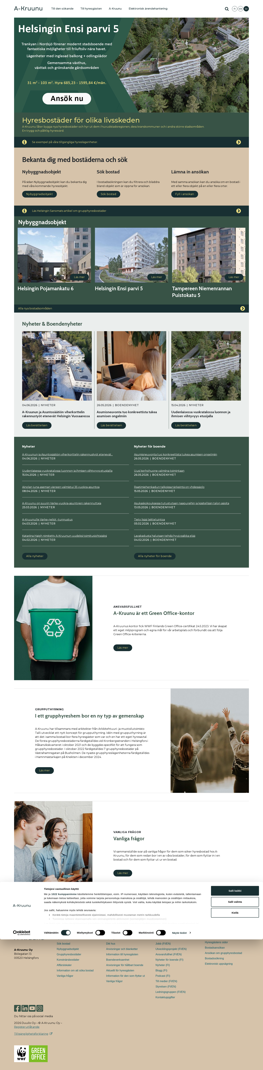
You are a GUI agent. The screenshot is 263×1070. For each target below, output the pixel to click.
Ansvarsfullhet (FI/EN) (168, 954)
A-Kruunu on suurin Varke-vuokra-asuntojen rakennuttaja (61, 503)
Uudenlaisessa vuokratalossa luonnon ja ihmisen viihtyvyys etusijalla (67, 470)
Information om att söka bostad (75, 970)
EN (240, 9)
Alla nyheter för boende (155, 556)
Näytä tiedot (179, 1063)
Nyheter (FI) (162, 965)
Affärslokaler (64, 965)
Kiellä (235, 1043)
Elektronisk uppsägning (219, 963)
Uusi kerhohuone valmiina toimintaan (159, 470)
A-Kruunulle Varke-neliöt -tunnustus (47, 519)
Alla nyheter (34, 556)
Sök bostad (108, 194)
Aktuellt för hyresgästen (120, 970)
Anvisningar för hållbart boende (124, 965)
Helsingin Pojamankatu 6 (46, 288)
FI (234, 9)
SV (246, 9)
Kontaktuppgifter (165, 997)
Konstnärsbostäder (68, 959)
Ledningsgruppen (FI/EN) (170, 992)
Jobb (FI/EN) (163, 943)
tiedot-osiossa (151, 1054)
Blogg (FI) (161, 970)
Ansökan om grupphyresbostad (223, 953)
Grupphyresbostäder (69, 954)
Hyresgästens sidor (117, 938)
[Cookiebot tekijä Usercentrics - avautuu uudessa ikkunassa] (21, 1063)
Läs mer (79, 277)
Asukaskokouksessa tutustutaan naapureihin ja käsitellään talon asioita (181, 503)
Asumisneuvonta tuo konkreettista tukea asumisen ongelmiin (175, 454)
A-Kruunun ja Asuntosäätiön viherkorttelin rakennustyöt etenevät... (67, 454)
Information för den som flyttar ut (125, 975)
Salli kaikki (235, 1021)
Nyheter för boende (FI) (169, 959)
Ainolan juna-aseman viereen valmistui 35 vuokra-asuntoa (60, 487)
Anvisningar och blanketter (122, 949)
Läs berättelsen (36, 425)
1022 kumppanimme (64, 1024)
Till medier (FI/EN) (166, 981)
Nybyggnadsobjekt (39, 194)
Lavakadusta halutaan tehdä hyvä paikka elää (164, 535)
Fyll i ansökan (184, 194)
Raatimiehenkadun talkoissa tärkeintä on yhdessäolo (169, 487)
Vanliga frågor (65, 975)
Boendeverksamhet (117, 959)
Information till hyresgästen (122, 954)
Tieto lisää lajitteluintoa (149, 519)
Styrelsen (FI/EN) (165, 986)
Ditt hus (110, 943)
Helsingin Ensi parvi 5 (119, 288)
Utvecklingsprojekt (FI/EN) (171, 949)
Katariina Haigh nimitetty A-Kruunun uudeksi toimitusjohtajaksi (64, 535)
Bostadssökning (214, 958)
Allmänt (159, 938)
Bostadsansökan (215, 947)
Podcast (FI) (162, 975)
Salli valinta (235, 1032)
